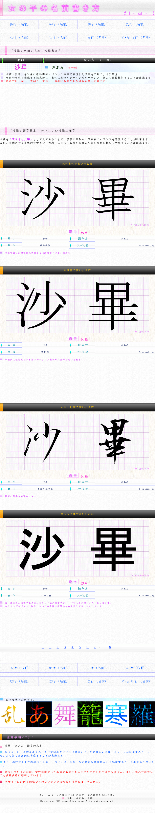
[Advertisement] (73, 102)
